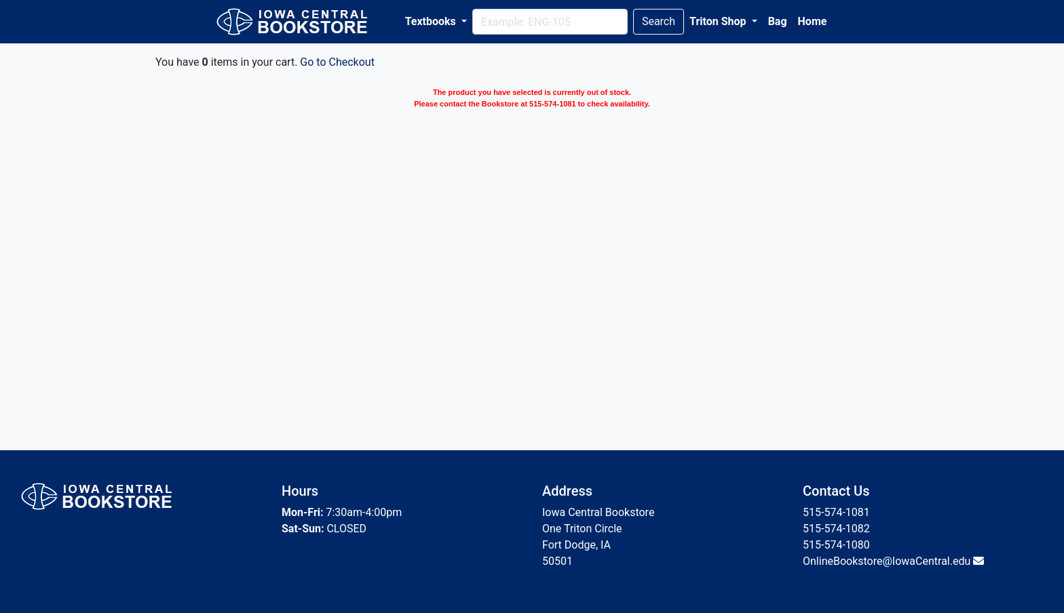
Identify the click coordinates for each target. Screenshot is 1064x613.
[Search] (550, 22)
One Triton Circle (582, 528)
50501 (557, 561)
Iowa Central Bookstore (598, 512)
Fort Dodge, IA (576, 544)
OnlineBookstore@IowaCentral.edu (886, 561)
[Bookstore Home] (300, 22)
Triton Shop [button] (718, 21)
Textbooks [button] (432, 21)
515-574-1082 (836, 528)
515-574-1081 (836, 512)
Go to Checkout (337, 62)
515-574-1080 (836, 544)
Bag (777, 21)
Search (658, 21)
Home (812, 21)
